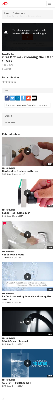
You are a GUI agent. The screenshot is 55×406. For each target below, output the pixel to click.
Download (10, 122)
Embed (8, 115)
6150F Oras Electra (13, 254)
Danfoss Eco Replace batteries (20, 171)
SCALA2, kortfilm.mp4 (15, 341)
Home (7, 13)
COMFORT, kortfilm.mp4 (16, 382)
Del (6, 90)
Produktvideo (19, 13)
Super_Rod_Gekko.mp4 (16, 212)
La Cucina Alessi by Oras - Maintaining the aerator (26, 298)
